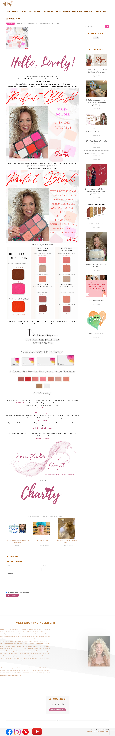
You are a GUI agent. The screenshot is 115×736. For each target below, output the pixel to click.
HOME (8, 11)
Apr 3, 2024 (19, 546)
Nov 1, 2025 (96, 304)
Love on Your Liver (96, 224)
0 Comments (56, 23)
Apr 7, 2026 (96, 198)
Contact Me (10, 18)
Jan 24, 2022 (43, 546)
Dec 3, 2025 (96, 270)
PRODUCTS (98, 11)
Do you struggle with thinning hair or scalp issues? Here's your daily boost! (96, 191)
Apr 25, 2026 (96, 135)
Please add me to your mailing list (18, 592)
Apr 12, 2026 (96, 159)
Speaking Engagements (63, 11)
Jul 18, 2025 (68, 546)
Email (45, 566)
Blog (104, 11)
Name (8, 566)
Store (18, 18)
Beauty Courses (48, 11)
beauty (96, 38)
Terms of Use (98, 731)
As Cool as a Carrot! (96, 333)
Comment (9, 573)
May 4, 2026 (96, 108)
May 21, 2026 (96, 76)
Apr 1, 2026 (96, 227)
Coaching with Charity (19, 11)
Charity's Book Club (35, 11)
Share (10, 23)
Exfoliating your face (96, 300)
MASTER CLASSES (77, 11)
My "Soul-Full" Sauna (42, 540)
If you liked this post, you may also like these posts (42, 516)
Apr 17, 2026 (96, 147)
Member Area (88, 11)
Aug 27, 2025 (96, 337)
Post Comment (12, 595)
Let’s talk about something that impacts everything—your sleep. (96, 102)
